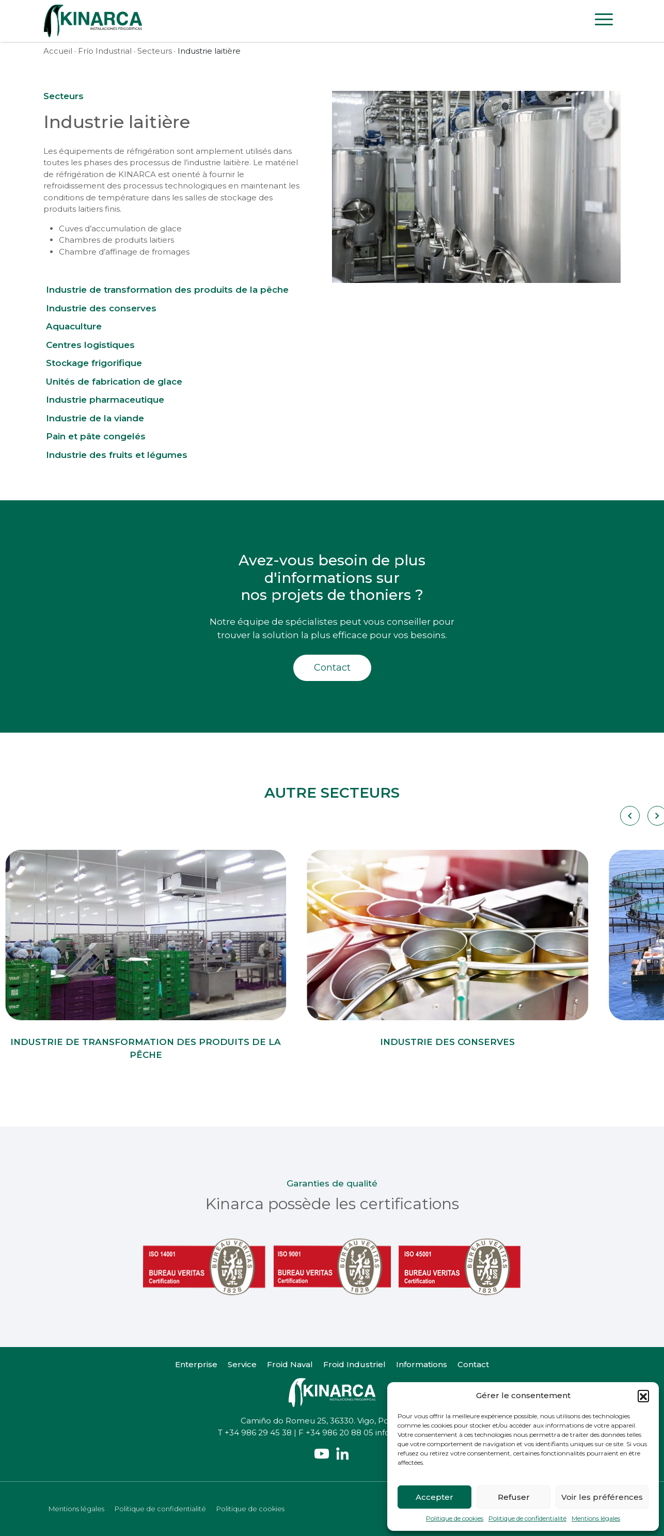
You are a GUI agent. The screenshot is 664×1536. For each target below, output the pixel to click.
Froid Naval (290, 1364)
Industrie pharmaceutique (105, 399)
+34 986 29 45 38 (258, 1432)
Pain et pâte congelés (96, 436)
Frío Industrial (105, 51)
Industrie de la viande (95, 418)
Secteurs (154, 51)
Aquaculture (74, 326)
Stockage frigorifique (94, 363)
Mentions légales (596, 1518)
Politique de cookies (454, 1518)
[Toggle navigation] (604, 21)
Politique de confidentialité (527, 1518)
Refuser (514, 1497)
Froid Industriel (354, 1364)
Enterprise (196, 1364)
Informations (421, 1364)
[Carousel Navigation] (629, 816)
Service (242, 1364)
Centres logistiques (90, 345)
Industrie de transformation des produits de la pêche (167, 289)
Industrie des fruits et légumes (116, 455)
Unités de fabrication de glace (114, 381)
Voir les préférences (602, 1497)
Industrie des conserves (101, 308)
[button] (643, 1395)
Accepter (434, 1497)
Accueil (57, 51)
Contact (332, 667)
